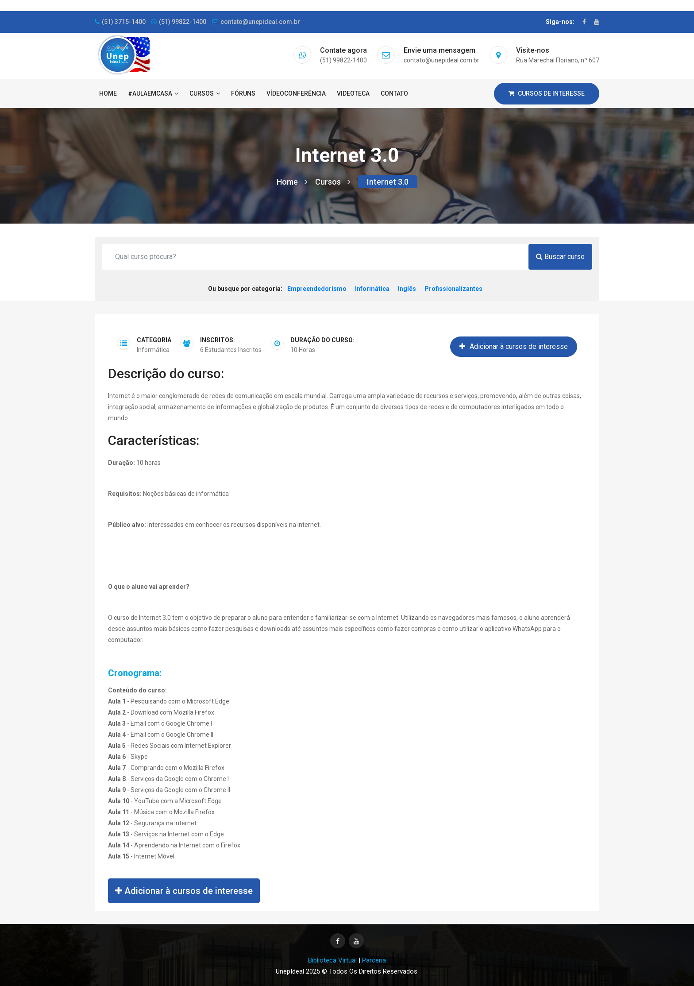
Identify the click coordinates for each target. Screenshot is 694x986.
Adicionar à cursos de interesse (513, 346)
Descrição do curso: (166, 373)
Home (108, 93)
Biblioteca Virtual (332, 960)
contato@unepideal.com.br (256, 21)
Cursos (204, 93)
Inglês (407, 288)
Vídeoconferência (296, 93)
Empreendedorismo (317, 288)
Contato (394, 93)
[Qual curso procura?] (315, 257)
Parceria (374, 960)
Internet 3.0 (388, 181)
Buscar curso (560, 256)
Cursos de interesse (547, 93)
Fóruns (243, 93)
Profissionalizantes (453, 288)
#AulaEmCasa (153, 93)
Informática (372, 288)
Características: (153, 440)
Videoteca (353, 93)
